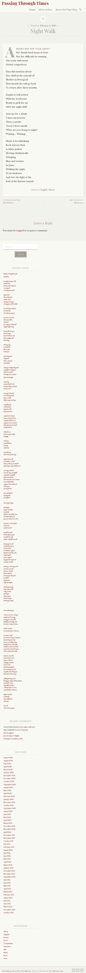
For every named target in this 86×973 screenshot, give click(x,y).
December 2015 (9, 870)
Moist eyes (63, 201)
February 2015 (9, 894)
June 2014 (7, 903)
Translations (8, 943)
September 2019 (10, 808)
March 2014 (8, 906)
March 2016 (8, 864)
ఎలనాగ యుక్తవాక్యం (22, 729)
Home (32, 10)
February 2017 (9, 846)
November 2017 (9, 837)
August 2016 (8, 849)
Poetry (52, 190)
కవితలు (6, 952)
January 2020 (9, 799)
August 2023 (8, 760)
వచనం (5, 958)
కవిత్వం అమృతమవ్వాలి (10, 273)
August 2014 (8, 897)
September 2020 (10, 784)
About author (45, 10)
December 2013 (9, 909)
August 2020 (8, 787)
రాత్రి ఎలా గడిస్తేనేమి (13, 735)
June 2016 (7, 855)
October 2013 (9, 912)
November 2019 (9, 802)
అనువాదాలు (7, 946)
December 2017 (9, 834)
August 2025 (8, 757)
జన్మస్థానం (11, 732)
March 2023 (8, 769)
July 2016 (7, 852)
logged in (21, 230)
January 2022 (9, 772)
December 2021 (9, 775)
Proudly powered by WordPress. (16, 970)
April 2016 (7, 861)
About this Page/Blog (66, 10)
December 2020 (10, 778)
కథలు (5, 949)
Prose (6, 940)
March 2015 (8, 891)
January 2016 (8, 867)
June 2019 (7, 814)
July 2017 (7, 843)
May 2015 (7, 885)
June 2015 (7, 882)
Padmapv (7, 738)
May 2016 (7, 858)
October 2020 (9, 781)
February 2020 (9, 796)
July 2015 (7, 879)
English (44, 190)
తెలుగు (5, 955)
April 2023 (7, 766)
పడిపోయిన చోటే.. (18, 738)
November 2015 (9, 873)
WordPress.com (56, 970)
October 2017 (8, 840)
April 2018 (7, 831)
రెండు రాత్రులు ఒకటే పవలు (27, 726)
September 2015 (10, 876)
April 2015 (7, 888)
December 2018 (9, 825)
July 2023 (7, 763)
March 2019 (8, 822)
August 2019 (8, 810)
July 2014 (7, 900)
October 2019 (9, 805)
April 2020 (8, 793)
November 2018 (9, 828)
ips (5, 732)
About (6, 931)
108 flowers (23, 201)
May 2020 (7, 790)
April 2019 (7, 819)
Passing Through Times (25, 3)
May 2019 (7, 816)
